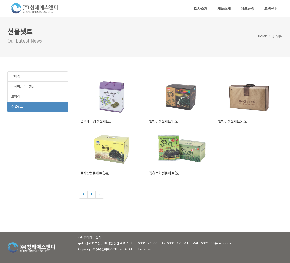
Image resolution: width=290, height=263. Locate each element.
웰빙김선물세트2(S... (234, 122)
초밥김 (15, 97)
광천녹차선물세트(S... (165, 173)
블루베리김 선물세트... (96, 122)
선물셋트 (17, 107)
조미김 (15, 76)
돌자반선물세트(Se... (96, 173)
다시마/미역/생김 (23, 86)
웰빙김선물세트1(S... (165, 122)
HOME (262, 36)
